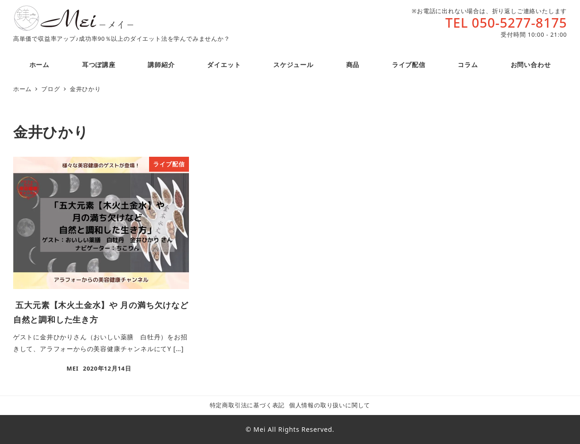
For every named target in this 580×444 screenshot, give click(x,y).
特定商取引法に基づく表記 (247, 405)
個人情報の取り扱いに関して (329, 405)
